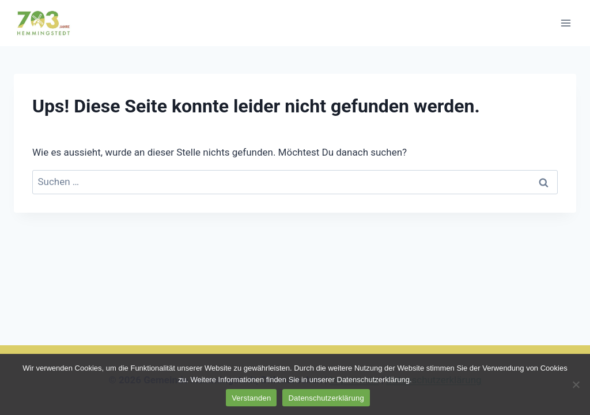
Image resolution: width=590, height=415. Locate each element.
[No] (575, 384)
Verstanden (251, 398)
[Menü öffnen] (565, 23)
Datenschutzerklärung (326, 398)
